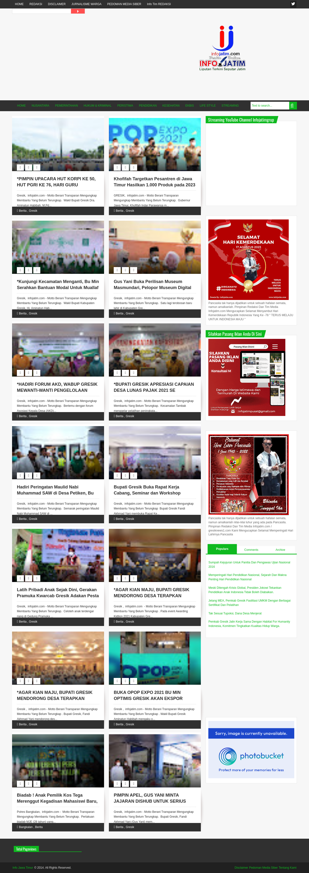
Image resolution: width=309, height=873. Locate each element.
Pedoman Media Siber (263, 867)
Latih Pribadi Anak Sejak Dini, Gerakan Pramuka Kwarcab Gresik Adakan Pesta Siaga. (58, 595)
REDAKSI (35, 4)
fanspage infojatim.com (293, 4)
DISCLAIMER (57, 4)
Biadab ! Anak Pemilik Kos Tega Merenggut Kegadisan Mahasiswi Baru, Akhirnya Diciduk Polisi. (57, 801)
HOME (19, 4)
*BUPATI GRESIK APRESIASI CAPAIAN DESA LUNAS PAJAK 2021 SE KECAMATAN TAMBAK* (154, 390)
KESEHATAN (171, 105)
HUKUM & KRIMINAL (98, 105)
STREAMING (230, 105)
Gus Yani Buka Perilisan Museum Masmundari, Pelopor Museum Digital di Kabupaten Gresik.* (152, 287)
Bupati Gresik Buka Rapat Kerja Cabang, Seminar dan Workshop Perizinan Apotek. (147, 493)
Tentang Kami (287, 867)
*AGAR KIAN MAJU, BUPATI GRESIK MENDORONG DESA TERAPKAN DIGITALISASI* (151, 595)
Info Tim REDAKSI (159, 4)
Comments (251, 550)
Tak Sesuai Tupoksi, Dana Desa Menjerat (234, 613)
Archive (280, 550)
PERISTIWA (125, 105)
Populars (222, 549)
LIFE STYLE (208, 105)
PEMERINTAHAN (66, 105)
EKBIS (189, 105)
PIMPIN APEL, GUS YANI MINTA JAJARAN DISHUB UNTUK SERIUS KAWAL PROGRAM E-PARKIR (150, 801)
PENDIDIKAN (148, 105)
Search (293, 105)
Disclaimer (241, 867)
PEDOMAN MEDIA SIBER (124, 4)
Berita (22, 210)
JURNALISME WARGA (86, 4)
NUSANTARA (40, 105)
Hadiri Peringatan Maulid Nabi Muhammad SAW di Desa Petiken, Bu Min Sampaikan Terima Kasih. (55, 493)
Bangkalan (26, 827)
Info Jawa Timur (23, 867)
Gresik (33, 210)
